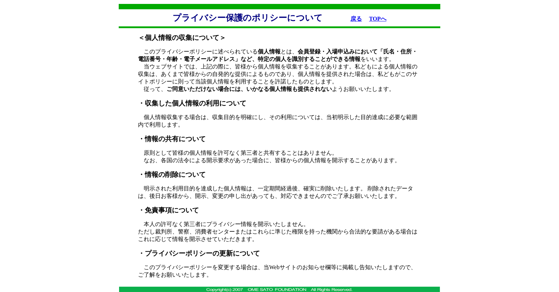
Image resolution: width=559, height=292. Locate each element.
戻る (356, 19)
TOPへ (377, 19)
